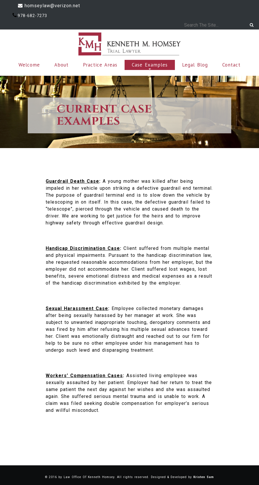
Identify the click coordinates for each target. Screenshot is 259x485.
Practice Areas (100, 65)
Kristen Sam (203, 477)
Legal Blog (195, 65)
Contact (231, 65)
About (61, 65)
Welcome (29, 65)
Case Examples (150, 66)
